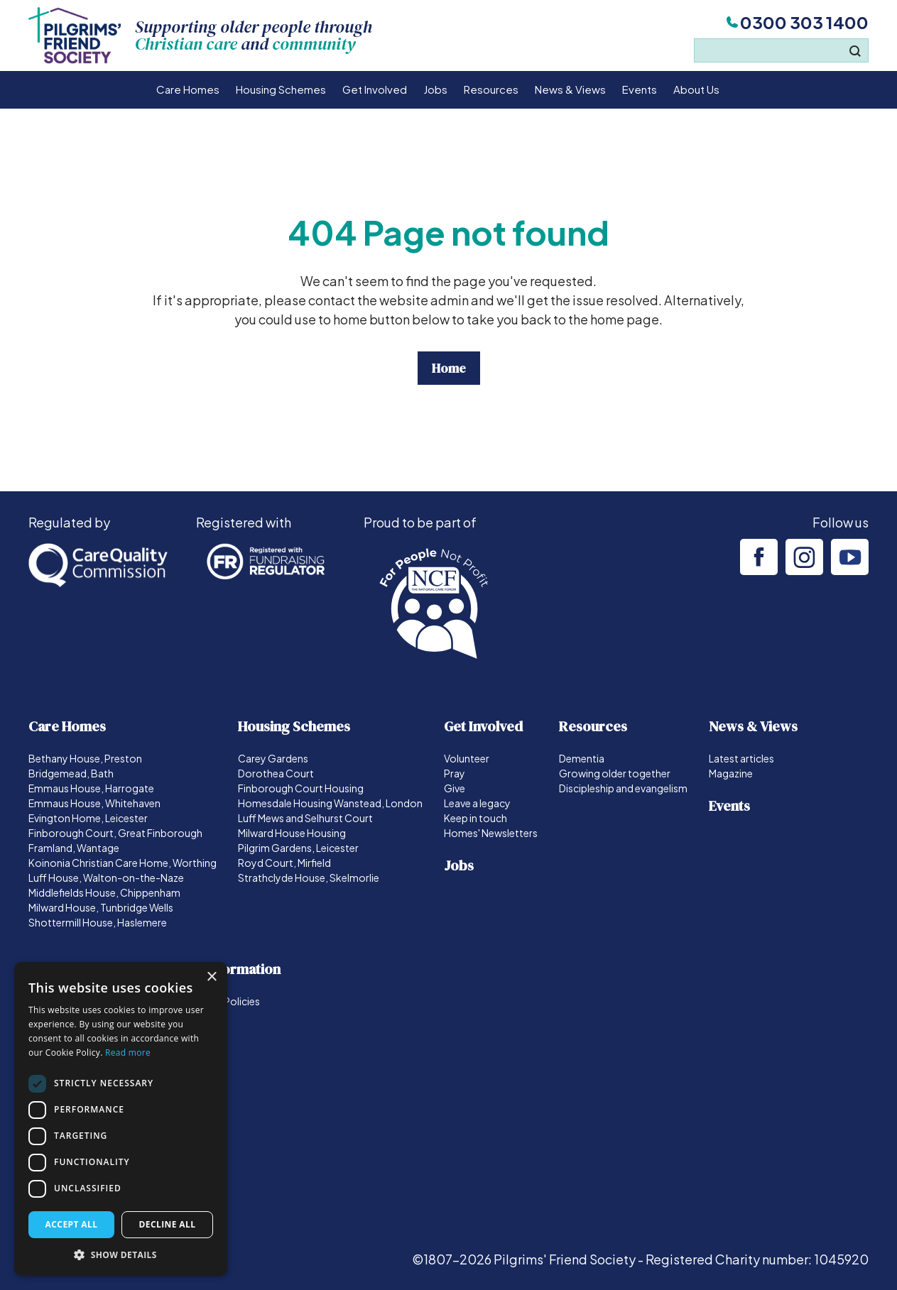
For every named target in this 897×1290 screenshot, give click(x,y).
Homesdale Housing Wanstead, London (330, 803)
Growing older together (614, 773)
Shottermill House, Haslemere (97, 922)
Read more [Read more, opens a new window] (128, 1052)
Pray (454, 773)
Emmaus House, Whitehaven (94, 803)
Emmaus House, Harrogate (91, 788)
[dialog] (120, 1119)
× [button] (211, 977)
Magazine (731, 773)
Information (243, 969)
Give (454, 788)
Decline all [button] (167, 1224)
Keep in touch (475, 817)
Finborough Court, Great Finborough (115, 832)
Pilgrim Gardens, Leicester (298, 847)
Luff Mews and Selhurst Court (305, 817)
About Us (696, 89)
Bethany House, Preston (85, 758)
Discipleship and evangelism (623, 788)
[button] (120, 1254)
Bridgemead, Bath (71, 773)
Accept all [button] (71, 1224)
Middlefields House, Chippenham (104, 892)
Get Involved (374, 89)
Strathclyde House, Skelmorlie (308, 877)
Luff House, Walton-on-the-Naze (106, 877)
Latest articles (741, 758)
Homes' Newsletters (491, 832)
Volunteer (466, 758)
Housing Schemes (281, 89)
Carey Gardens (273, 758)
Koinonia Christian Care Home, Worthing (122, 862)
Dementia (581, 758)
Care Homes (187, 89)
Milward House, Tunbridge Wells (100, 907)
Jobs (435, 89)
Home (449, 368)
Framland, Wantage (73, 847)
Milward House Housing (292, 832)
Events (639, 89)
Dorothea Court (276, 773)
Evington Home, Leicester (88, 817)
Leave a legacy (477, 803)
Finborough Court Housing (301, 788)
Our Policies (232, 1001)
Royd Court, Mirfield (284, 862)
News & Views (570, 89)
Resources (491, 89)
